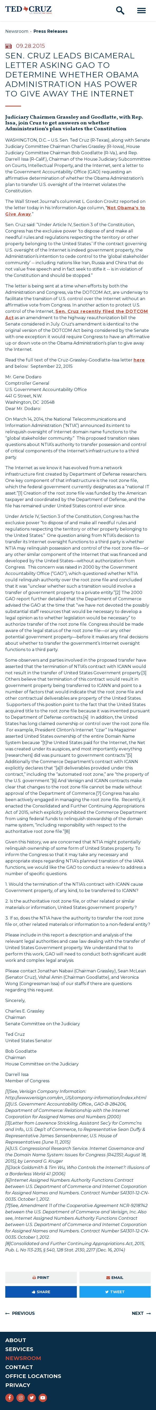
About (15, 1340)
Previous (23, 1313)
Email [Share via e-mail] (115, 1277)
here (139, 360)
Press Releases (51, 31)
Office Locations (33, 1376)
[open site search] (120, 10)
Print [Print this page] (40, 1277)
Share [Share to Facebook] (41, 1292)
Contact (19, 1367)
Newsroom (16, 31)
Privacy (17, 1385)
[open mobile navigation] (141, 10)
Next (138, 1313)
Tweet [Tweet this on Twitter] (115, 1292)
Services (19, 1349)
